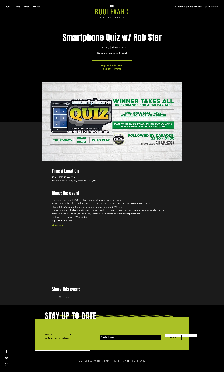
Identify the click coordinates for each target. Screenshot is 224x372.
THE (112, 6)
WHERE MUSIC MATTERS (112, 17)
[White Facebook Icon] (7, 351)
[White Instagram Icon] (7, 365)
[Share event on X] (60, 297)
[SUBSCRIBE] (172, 337)
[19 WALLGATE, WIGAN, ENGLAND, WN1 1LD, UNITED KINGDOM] (191, 7)
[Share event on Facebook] (53, 297)
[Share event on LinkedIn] (67, 297)
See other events (112, 68)
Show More (57, 225)
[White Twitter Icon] (7, 358)
